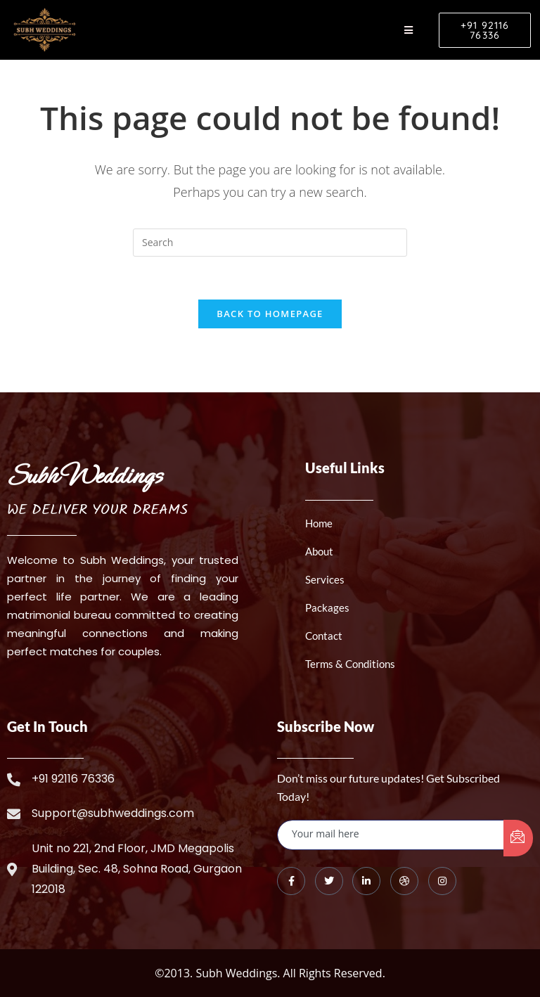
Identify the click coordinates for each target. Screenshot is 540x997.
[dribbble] (404, 881)
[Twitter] (329, 881)
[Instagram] (442, 881)
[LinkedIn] (366, 881)
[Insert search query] (270, 243)
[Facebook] (291, 881)
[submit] (518, 838)
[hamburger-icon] (409, 30)
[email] (391, 835)
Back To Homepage (270, 313)
